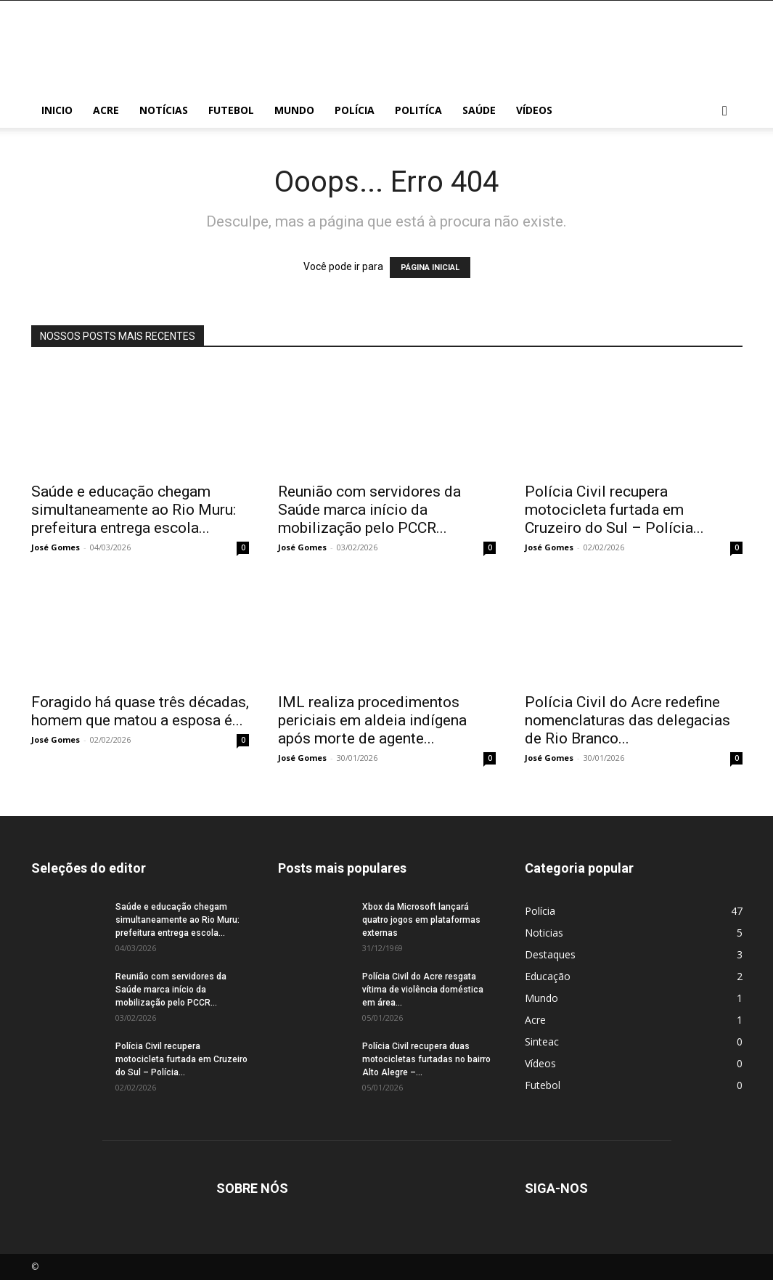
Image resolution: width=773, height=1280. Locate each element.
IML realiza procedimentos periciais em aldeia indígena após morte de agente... (372, 720)
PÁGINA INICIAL (430, 267)
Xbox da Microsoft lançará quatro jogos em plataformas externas (421, 920)
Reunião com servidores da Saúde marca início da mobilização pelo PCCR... (369, 510)
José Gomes (55, 547)
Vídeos (534, 110)
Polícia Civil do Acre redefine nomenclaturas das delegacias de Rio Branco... (627, 720)
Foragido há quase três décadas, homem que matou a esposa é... (140, 711)
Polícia (355, 110)
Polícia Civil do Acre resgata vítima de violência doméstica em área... (422, 989)
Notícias (163, 110)
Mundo (294, 110)
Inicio (57, 110)
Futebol (231, 110)
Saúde (479, 110)
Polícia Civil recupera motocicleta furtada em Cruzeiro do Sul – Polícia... (614, 510)
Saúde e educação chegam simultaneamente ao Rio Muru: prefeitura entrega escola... (133, 510)
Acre (106, 110)
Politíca (418, 110)
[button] (725, 111)
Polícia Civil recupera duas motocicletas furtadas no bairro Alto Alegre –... (426, 1059)
